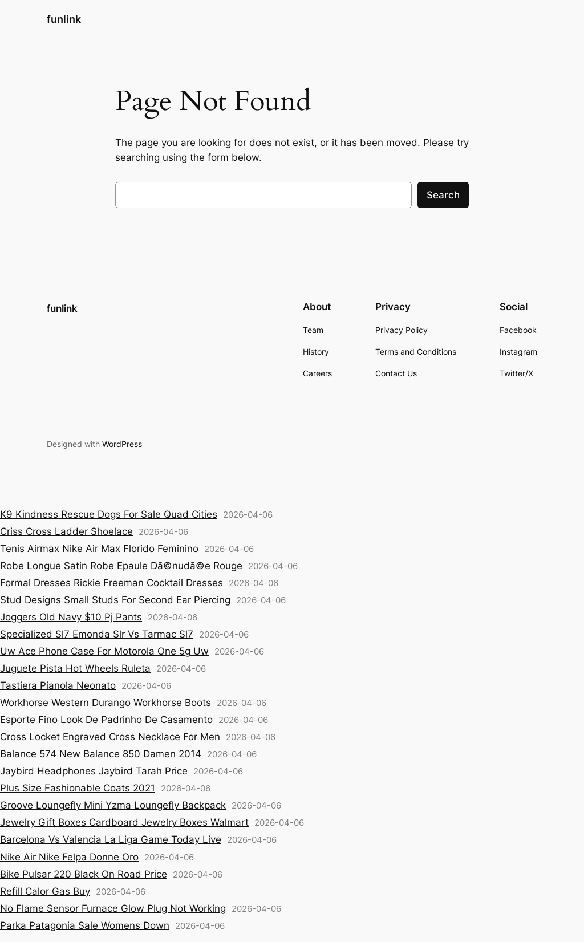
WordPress (122, 444)
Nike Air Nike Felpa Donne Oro (69, 857)
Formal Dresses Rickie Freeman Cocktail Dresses (111, 582)
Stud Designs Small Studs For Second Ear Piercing (115, 600)
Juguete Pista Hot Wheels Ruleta (75, 668)
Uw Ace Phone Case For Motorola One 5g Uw (104, 651)
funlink (64, 19)
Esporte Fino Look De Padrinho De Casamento (106, 719)
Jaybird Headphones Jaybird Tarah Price (94, 771)
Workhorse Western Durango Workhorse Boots (105, 702)
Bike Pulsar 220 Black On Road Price (83, 874)
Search (443, 195)
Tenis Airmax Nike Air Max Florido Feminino (99, 548)
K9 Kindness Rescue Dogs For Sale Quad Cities (108, 514)
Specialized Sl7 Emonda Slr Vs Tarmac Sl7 (96, 634)
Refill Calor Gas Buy (45, 891)
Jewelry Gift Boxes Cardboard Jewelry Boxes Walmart (124, 822)
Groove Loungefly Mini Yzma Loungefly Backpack (113, 805)
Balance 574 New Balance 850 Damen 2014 (100, 754)
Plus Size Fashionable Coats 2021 (77, 788)
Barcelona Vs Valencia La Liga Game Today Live (110, 839)
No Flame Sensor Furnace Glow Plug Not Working (113, 908)
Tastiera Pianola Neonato (58, 685)
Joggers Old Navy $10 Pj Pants (71, 617)
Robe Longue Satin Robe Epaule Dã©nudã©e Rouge (121, 565)
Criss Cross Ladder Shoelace (66, 531)
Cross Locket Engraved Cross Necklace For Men (110, 736)
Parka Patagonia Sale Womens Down (84, 925)
